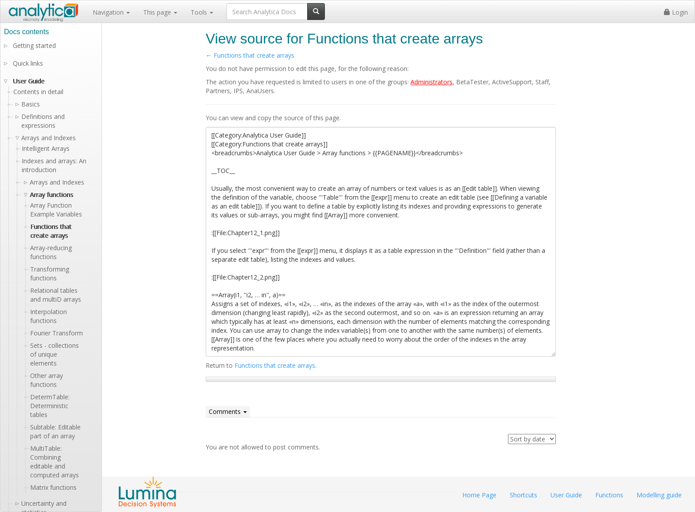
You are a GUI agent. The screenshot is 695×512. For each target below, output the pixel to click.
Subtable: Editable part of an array (55, 431)
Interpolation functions (48, 316)
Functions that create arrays (254, 55)
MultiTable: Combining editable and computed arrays (54, 461)
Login (676, 12)
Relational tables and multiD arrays (55, 294)
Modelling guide (659, 495)
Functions (609, 495)
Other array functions (46, 380)
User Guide (28, 81)
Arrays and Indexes (57, 182)
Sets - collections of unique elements (54, 354)
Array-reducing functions (51, 252)
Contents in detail (38, 91)
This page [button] (160, 12)
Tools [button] (202, 12)
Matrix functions (53, 487)
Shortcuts (523, 495)
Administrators (431, 82)
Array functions (51, 194)
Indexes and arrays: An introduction (54, 165)
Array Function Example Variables (56, 209)
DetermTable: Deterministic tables (50, 406)
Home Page (479, 495)
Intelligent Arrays (46, 148)
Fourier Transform (56, 333)
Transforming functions (49, 273)
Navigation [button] (111, 12)
